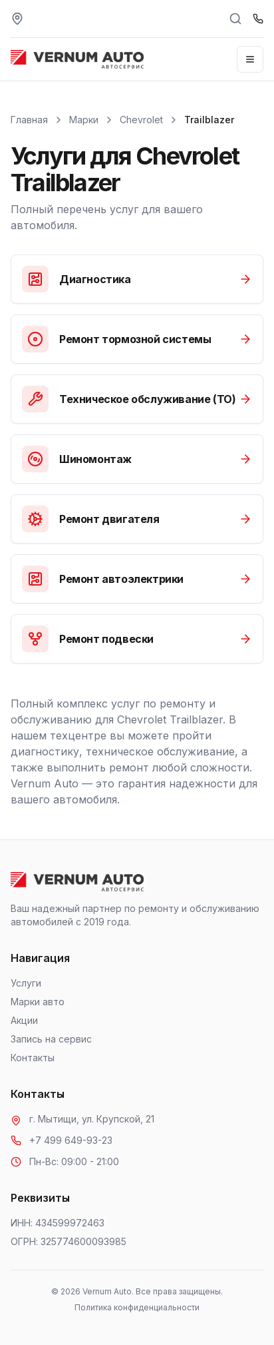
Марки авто (38, 1001)
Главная (29, 119)
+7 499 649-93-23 (70, 1140)
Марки (83, 119)
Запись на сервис (51, 1039)
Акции (24, 1020)
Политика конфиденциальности (137, 1307)
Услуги (26, 983)
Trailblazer (209, 119)
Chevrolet (141, 119)
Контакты (33, 1057)
